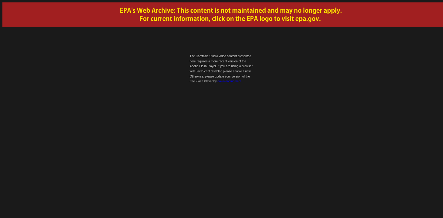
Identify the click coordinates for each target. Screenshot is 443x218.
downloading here (229, 81)
